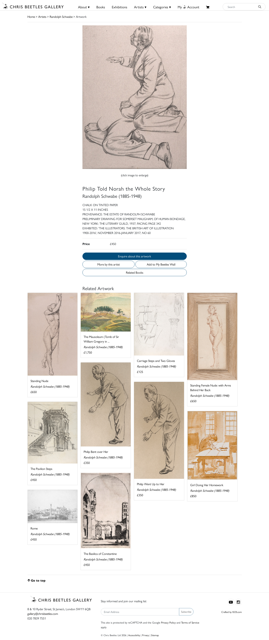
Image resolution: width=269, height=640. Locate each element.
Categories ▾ (162, 6)
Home (31, 16)
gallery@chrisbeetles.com (42, 613)
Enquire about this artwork (134, 256)
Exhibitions (119, 6)
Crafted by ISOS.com (231, 612)
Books (100, 6)
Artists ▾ (140, 6)
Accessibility (134, 635)
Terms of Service (190, 622)
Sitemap (155, 635)
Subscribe (186, 611)
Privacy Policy (168, 622)
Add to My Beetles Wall (161, 264)
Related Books (134, 272)
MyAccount (188, 6)
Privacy (145, 635)
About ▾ (84, 6)
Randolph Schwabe (61, 16)
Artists (42, 16)
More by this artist (108, 264)
